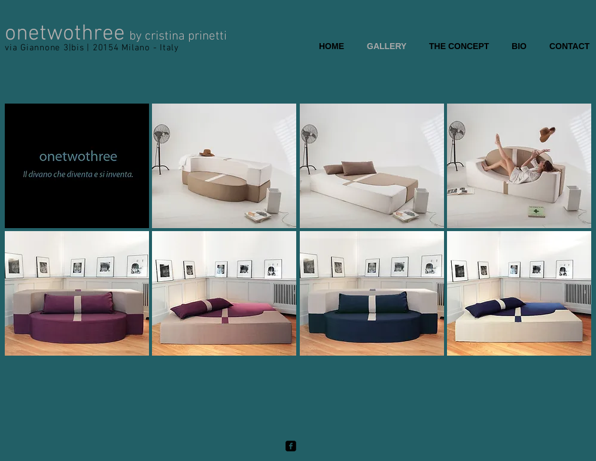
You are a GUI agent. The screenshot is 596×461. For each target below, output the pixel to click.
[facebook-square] (290, 446)
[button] (77, 166)
